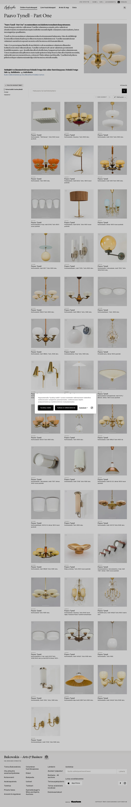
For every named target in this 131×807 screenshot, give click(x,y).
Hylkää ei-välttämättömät (66, 408)
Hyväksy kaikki (45, 408)
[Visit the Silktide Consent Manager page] (91, 407)
